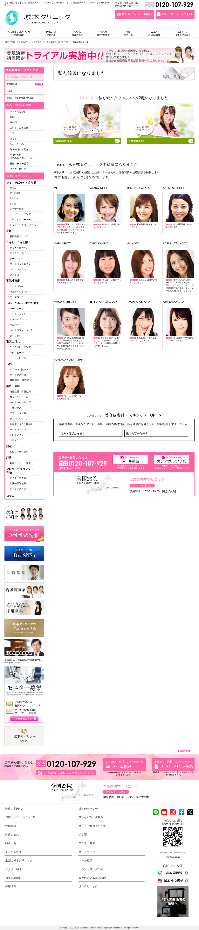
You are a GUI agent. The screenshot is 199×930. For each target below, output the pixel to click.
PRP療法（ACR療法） (21, 380)
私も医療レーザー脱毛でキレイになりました (144, 325)
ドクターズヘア (18, 488)
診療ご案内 (21, 34)
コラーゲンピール (19, 397)
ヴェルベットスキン (20, 264)
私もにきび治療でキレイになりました (107, 211)
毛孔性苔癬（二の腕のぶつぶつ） (21, 157)
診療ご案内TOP (14, 808)
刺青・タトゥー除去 (20, 463)
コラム (183, 424)
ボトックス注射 (18, 375)
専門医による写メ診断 (92, 877)
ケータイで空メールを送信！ (173, 852)
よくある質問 (154, 34)
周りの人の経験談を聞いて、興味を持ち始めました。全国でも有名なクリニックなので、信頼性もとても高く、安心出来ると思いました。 (71, 329)
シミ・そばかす (18, 111)
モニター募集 (87, 843)
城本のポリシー (88, 808)
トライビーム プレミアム (23, 225)
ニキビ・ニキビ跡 (19, 127)
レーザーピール (18, 358)
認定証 (83, 834)
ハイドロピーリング (20, 402)
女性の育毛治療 (18, 483)
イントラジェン (18, 314)
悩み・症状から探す (73, 433)
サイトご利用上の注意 (92, 825)
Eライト (14, 198)
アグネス (14, 274)
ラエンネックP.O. (19, 418)
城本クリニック (88, 886)
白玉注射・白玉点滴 (20, 391)
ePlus (13, 188)
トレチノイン (17, 435)
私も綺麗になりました (140, 424)
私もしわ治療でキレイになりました (71, 383)
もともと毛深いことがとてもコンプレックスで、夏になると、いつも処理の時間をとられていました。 (107, 327)
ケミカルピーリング (20, 247)
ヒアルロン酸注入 (19, 369)
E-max (13, 203)
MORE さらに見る (116, 791)
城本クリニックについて (20, 817)
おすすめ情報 (103, 34)
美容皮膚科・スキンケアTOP (133, 415)
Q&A (174, 424)
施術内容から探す (137, 433)
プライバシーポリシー (92, 817)
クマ (12, 133)
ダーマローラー (18, 269)
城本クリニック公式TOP (16, 42)
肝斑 (12, 117)
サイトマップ (87, 851)
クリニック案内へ (142, 485)
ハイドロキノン (18, 429)
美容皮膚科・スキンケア (57, 42)
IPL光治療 (15, 193)
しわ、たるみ (17, 144)
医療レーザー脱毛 (19, 163)
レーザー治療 (17, 208)
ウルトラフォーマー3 (21, 330)
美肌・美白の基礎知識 (111, 424)
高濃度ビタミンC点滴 (21, 424)
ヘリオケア (15, 440)
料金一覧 (128, 34)
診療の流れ (77, 34)
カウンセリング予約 (91, 869)
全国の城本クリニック (18, 860)
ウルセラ (14, 325)
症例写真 (51, 34)
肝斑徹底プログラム (20, 236)
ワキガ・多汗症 (18, 169)
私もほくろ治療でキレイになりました (71, 267)
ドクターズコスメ (19, 478)
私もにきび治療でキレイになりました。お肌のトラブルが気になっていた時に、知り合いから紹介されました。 (71, 214)
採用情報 (10, 886)
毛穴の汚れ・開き (19, 149)
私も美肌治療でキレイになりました (144, 211)
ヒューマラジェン (19, 319)
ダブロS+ (15, 335)
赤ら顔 (13, 122)
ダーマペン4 (16, 258)
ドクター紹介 (13, 869)
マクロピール (17, 253)
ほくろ (13, 138)
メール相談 (85, 860)
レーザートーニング (20, 214)
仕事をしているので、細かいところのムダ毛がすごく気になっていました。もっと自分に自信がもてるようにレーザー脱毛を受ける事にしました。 (180, 271)
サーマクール (17, 308)
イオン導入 (15, 407)
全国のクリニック (181, 34)
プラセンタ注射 (18, 413)
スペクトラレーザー (20, 219)
